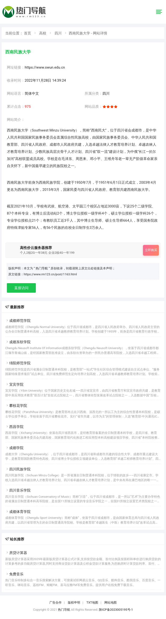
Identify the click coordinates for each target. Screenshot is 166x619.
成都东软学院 (18, 342)
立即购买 (151, 250)
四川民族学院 (18, 469)
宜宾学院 (14, 384)
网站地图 (110, 602)
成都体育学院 (18, 512)
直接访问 (21, 288)
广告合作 (55, 602)
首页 (27, 33)
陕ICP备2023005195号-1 (116, 609)
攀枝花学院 (16, 405)
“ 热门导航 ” (42, 268)
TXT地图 (92, 602)
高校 (42, 33)
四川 (58, 33)
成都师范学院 (18, 321)
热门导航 (64, 609)
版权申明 (74, 602)
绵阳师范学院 (18, 363)
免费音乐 (14, 574)
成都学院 (14, 448)
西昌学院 (14, 427)
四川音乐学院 (18, 490)
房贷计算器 (16, 553)
